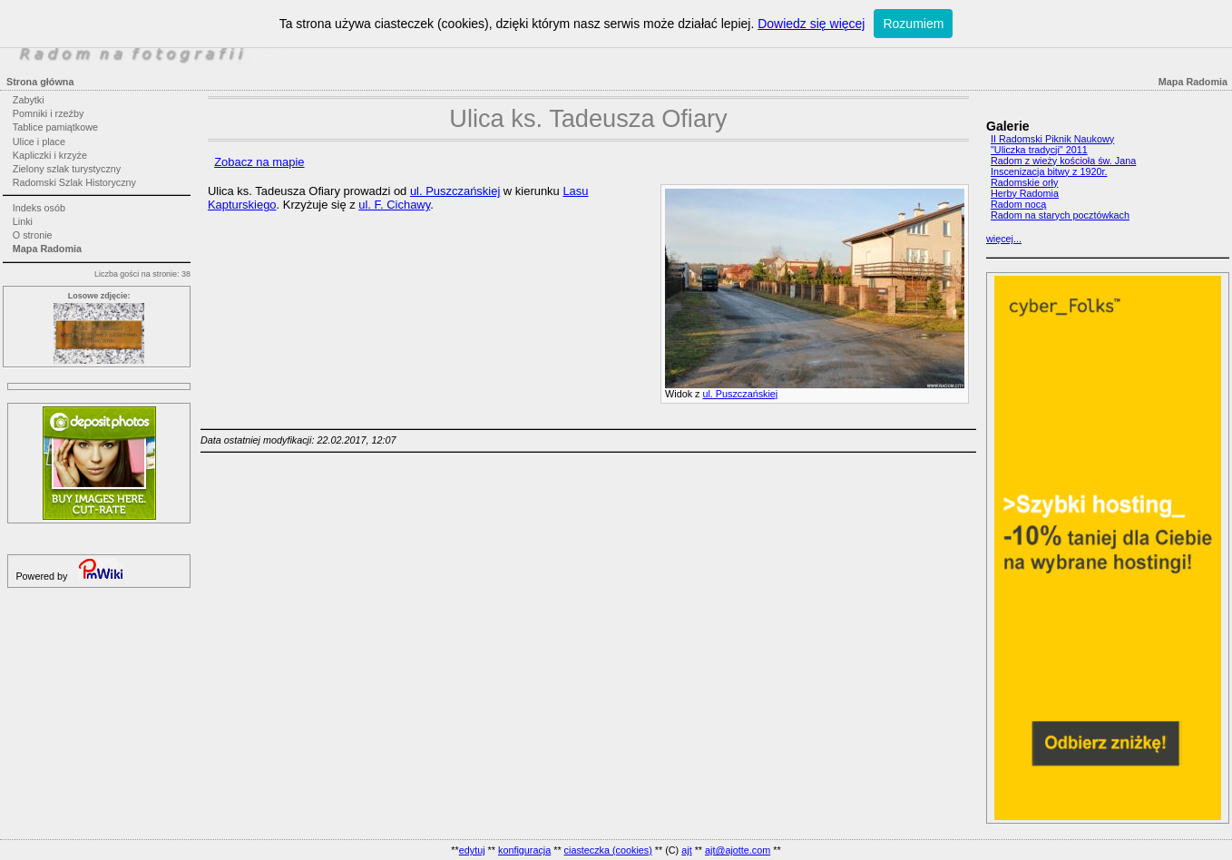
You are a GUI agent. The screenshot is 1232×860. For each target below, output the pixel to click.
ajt (686, 850)
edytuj (472, 850)
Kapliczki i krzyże (50, 155)
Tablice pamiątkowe (55, 127)
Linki (23, 221)
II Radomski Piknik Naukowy (1052, 138)
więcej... (1004, 238)
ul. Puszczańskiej (739, 393)
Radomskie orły (1024, 182)
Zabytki (28, 99)
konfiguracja (524, 850)
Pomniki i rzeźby (48, 113)
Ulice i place (39, 141)
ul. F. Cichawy (394, 204)
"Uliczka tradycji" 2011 (1039, 149)
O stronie (33, 235)
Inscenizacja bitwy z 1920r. (1049, 171)
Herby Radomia (1025, 193)
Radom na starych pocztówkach (1060, 215)
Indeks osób (39, 207)
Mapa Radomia (47, 248)
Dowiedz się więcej (811, 23)
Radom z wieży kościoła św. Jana (1063, 160)
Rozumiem (913, 23)
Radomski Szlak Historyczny (74, 182)
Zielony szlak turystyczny (67, 168)
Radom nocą (1018, 204)
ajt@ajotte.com (737, 850)
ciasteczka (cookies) (608, 850)
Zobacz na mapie (259, 162)
